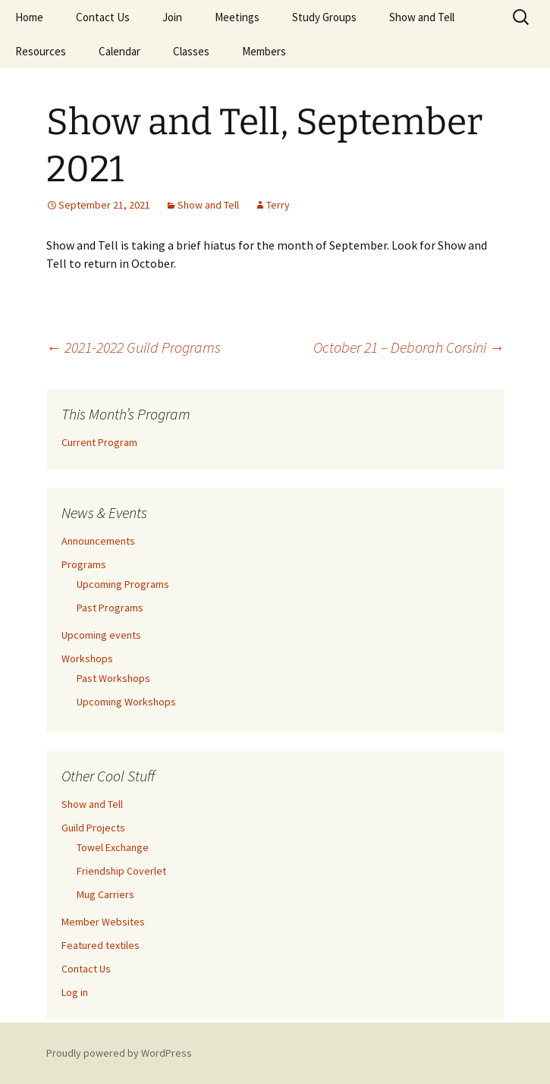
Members (264, 51)
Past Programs (110, 607)
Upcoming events (101, 635)
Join (172, 17)
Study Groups (324, 17)
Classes (191, 51)
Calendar (119, 51)
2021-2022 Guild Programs (133, 347)
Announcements (98, 541)
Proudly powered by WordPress (119, 1053)
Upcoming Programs (123, 584)
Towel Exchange (113, 847)
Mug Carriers (105, 894)
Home (29, 17)
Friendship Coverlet (121, 871)
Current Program (99, 442)
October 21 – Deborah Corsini (408, 347)
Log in (74, 992)
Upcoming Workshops (126, 702)
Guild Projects (93, 827)
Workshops (87, 658)
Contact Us (103, 17)
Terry (278, 205)
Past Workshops (113, 678)
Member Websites (103, 921)
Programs (83, 564)
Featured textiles (100, 945)
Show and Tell (421, 17)
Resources (40, 51)
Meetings (237, 17)
